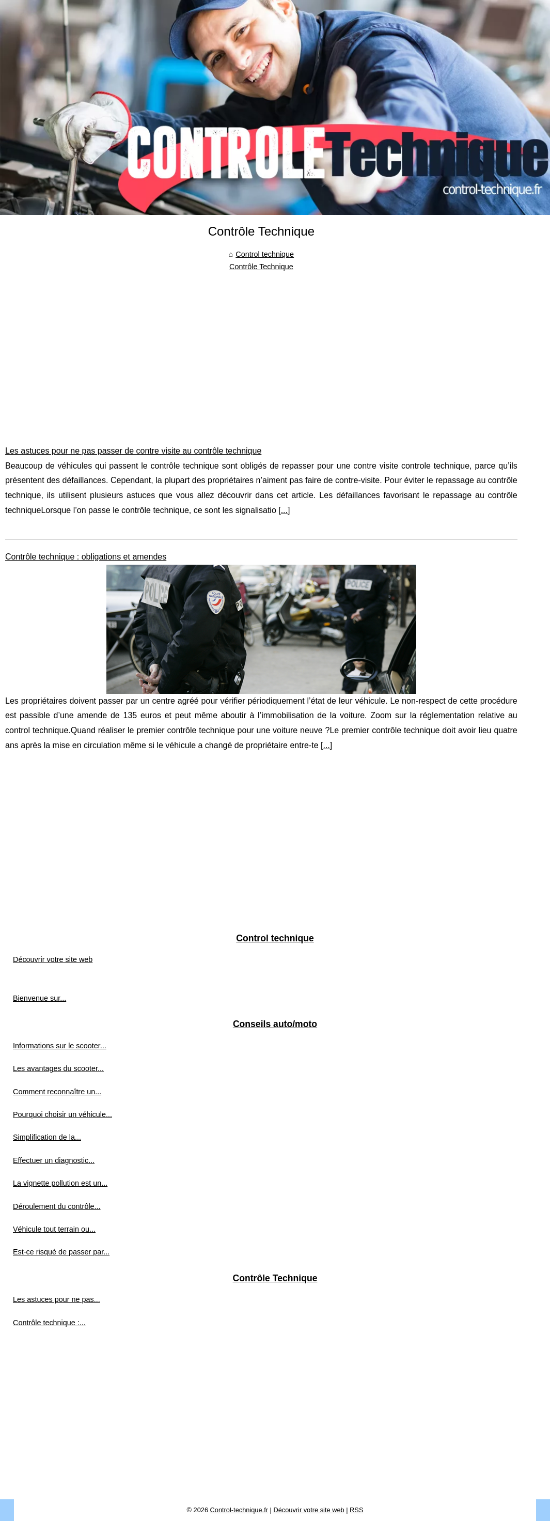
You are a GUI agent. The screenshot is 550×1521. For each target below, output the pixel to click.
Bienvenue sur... (39, 998)
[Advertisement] (261, 350)
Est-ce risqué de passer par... (61, 1252)
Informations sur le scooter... (59, 1046)
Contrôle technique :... (49, 1322)
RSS (356, 1510)
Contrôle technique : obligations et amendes (85, 556)
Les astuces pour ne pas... (56, 1299)
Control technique (264, 254)
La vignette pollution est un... (60, 1183)
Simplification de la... (47, 1137)
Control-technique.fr (239, 1510)
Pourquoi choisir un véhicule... (62, 1114)
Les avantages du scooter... (58, 1068)
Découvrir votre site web (52, 959)
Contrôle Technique (261, 266)
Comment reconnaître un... (57, 1092)
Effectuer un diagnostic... (54, 1160)
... (284, 510)
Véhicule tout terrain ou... (54, 1229)
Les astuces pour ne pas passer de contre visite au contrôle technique (133, 450)
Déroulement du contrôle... (57, 1206)
